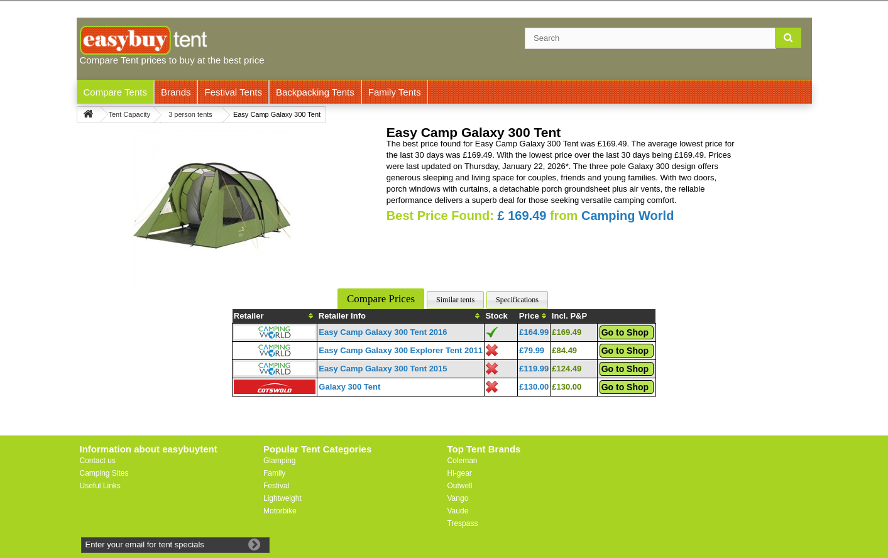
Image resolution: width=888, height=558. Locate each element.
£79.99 (531, 350)
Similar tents (455, 299)
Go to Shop (625, 332)
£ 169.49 (522, 215)
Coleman (462, 460)
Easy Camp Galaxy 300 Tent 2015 (383, 368)
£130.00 (534, 386)
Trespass (462, 523)
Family (274, 473)
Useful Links (100, 485)
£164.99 (534, 332)
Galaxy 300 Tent (349, 386)
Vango (458, 498)
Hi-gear (459, 473)
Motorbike (280, 510)
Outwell (460, 485)
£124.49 (566, 368)
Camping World (627, 215)
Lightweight (282, 498)
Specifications (517, 299)
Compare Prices (381, 299)
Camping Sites (104, 473)
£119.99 (534, 368)
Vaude (458, 510)
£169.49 (566, 332)
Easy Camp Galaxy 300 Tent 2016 (383, 332)
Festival (276, 485)
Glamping (279, 460)
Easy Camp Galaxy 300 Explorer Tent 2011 (401, 350)
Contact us (98, 460)
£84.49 (564, 350)
